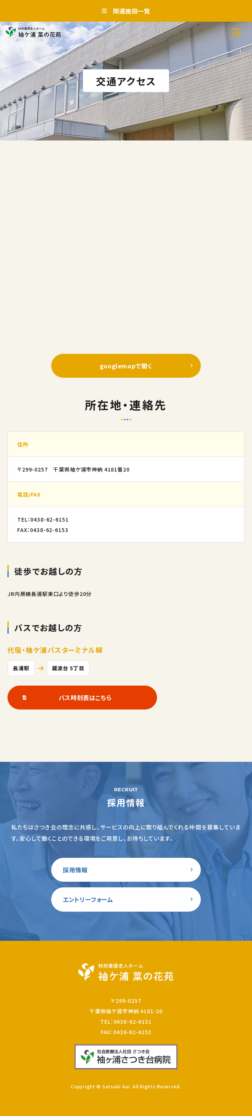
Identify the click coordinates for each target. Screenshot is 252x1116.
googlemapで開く (126, 365)
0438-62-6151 (49, 519)
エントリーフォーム (88, 899)
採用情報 (75, 869)
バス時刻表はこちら (85, 697)
